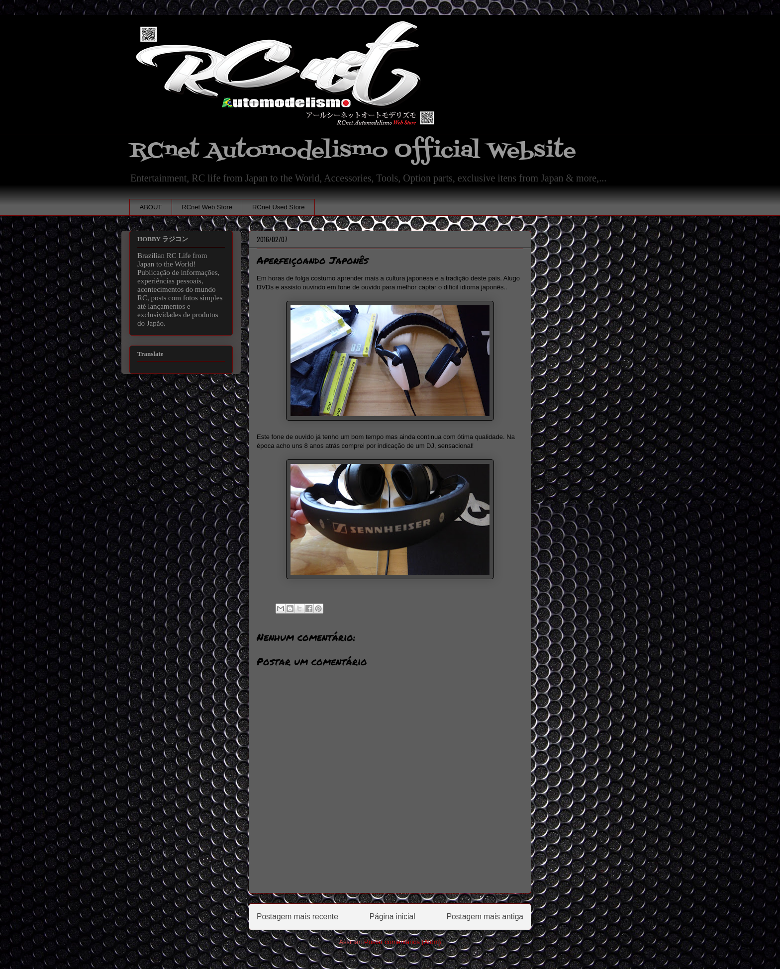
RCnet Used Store (278, 207)
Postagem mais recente (297, 916)
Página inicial (392, 916)
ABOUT (151, 207)
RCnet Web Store (207, 207)
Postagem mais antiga (485, 916)
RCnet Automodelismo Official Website (352, 151)
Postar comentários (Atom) (402, 942)
